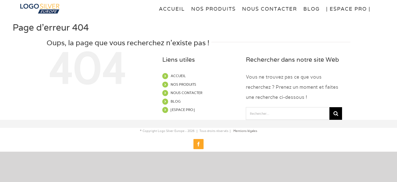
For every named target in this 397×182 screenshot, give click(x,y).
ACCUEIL (178, 76)
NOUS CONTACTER (186, 93)
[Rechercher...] (287, 113)
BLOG (176, 101)
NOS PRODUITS (183, 84)
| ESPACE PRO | (182, 110)
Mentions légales (245, 131)
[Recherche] (335, 113)
